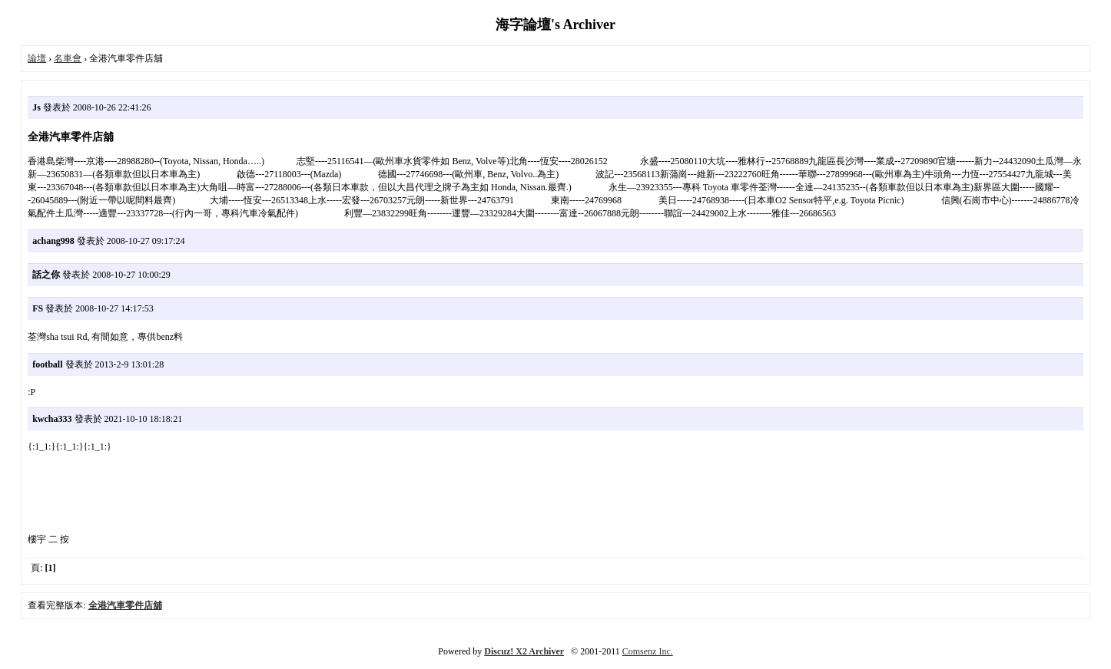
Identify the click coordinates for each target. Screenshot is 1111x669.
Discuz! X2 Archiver (524, 651)
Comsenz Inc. (647, 651)
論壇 (37, 58)
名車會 (67, 58)
